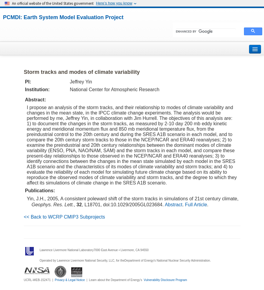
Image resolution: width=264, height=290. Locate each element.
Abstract (173, 204)
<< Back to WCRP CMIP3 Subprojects (64, 216)
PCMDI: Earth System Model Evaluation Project (63, 17)
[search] (206, 31)
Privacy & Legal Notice (70, 280)
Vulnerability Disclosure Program (165, 280)
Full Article (196, 204)
